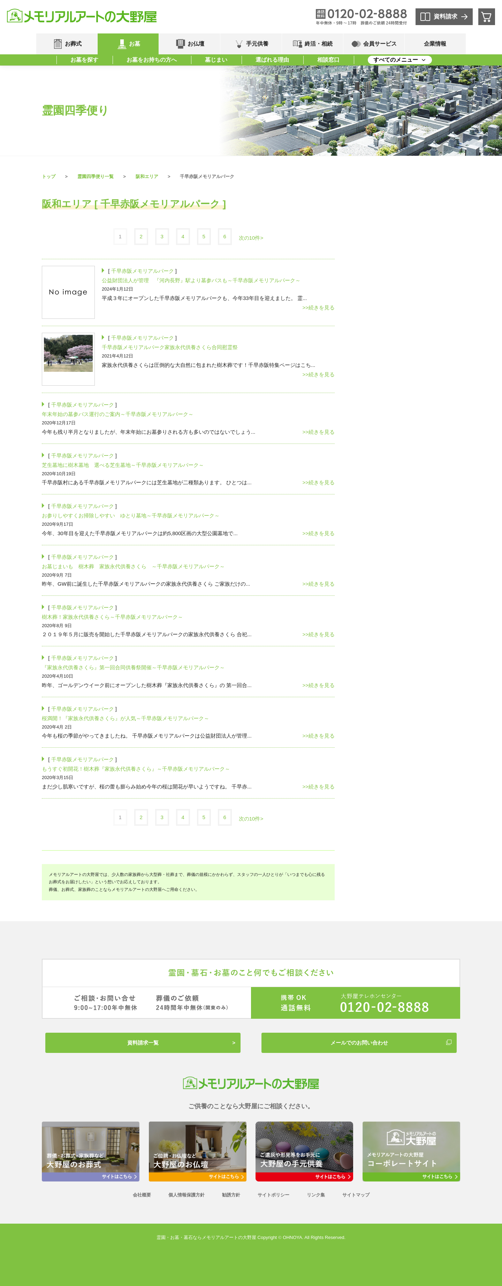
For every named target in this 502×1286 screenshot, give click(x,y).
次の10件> (251, 237)
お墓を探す (84, 60)
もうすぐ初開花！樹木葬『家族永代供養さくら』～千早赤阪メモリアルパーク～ (136, 769)
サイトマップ (356, 1195)
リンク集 (316, 1195)
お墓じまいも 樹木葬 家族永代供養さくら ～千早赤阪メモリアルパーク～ (133, 566)
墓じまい (216, 60)
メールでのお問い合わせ (359, 1043)
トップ (48, 176)
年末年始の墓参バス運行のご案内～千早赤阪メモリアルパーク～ (117, 414)
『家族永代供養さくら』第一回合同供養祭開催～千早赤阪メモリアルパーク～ (133, 667)
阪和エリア (147, 176)
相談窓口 (328, 60)
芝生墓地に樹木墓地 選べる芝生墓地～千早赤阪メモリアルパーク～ (123, 465)
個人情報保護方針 (186, 1195)
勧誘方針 (231, 1195)
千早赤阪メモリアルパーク (142, 271)
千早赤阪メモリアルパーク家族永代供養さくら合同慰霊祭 (170, 347)
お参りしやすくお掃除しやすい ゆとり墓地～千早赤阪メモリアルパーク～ (131, 515)
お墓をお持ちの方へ (152, 60)
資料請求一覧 (143, 1043)
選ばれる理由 (272, 60)
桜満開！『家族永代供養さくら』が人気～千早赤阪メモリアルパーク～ (125, 718)
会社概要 (142, 1195)
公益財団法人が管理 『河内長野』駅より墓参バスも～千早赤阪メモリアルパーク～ (201, 280)
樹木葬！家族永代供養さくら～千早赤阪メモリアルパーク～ (112, 617)
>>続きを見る (318, 307)
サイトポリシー (273, 1195)
